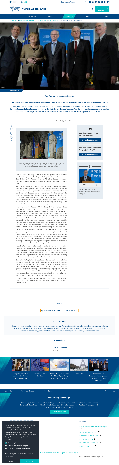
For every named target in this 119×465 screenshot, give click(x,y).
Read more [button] (8, 439)
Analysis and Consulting (27, 21)
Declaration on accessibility (49, 453)
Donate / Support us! (87, 446)
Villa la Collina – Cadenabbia (90, 443)
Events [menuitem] (50, 16)
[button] (17, 144)
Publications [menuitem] (69, 16)
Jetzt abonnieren (59, 412)
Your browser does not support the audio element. (90, 185)
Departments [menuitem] (31, 16)
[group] (21, 369)
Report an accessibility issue (70, 453)
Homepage (13, 21)
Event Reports (53, 21)
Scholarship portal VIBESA (89, 432)
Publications (42, 21)
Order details (67, 121)
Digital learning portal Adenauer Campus (93, 427)
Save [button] (11, 461)
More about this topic (90, 140)
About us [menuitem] (88, 16)
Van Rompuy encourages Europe (71, 21)
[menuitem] (12, 16)
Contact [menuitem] (106, 16)
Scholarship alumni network (90, 436)
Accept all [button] (29, 461)
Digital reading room (87, 439)
